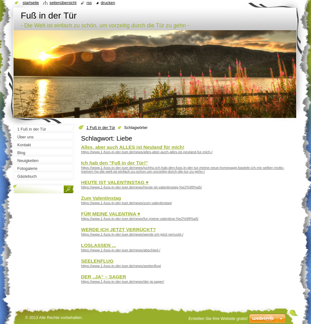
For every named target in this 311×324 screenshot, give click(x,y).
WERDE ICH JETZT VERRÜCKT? (118, 229)
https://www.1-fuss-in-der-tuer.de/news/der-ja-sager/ (122, 281)
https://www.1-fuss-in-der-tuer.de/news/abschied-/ (120, 250)
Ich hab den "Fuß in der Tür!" (114, 162)
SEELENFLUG (97, 261)
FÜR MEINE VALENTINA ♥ (110, 213)
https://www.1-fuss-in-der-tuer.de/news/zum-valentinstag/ (126, 203)
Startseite (31, 2)
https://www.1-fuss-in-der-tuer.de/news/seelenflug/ (121, 266)
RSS (89, 2)
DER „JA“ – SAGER (103, 276)
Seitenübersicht (62, 2)
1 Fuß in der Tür (100, 127)
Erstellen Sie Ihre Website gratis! (218, 318)
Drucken (108, 2)
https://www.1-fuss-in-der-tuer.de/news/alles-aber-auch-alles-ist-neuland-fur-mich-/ (147, 152)
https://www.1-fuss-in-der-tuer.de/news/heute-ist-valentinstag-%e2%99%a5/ (141, 187)
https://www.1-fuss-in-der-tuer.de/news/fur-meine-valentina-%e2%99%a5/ (140, 219)
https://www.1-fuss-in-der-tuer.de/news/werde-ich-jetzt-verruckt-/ (132, 234)
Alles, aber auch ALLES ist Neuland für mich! (132, 147)
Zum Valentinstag (101, 198)
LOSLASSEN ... (98, 245)
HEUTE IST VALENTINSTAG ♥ (115, 182)
